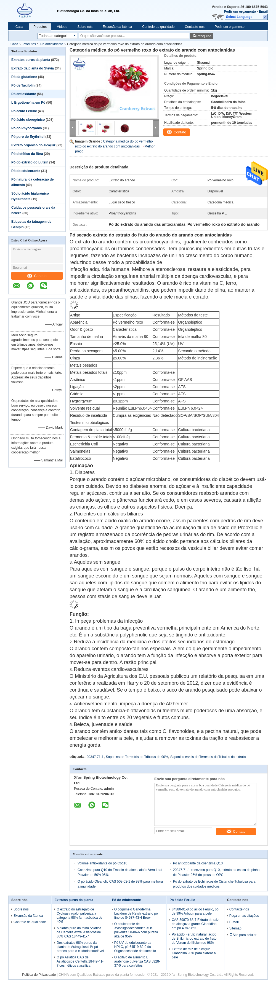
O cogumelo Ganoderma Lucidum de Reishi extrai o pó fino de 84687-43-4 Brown (136, 913)
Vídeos (62, 27)
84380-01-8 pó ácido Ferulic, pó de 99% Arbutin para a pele (195, 911)
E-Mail (234, 922)
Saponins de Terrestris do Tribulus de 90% (137, 757)
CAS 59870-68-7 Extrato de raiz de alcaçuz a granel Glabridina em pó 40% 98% (195, 924)
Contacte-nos (195, 27)
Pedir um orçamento (240, 12)
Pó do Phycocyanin (26, 128)
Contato (37, 276)
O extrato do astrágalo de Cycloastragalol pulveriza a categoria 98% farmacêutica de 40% (79, 915)
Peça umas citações (244, 916)
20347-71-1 (95, 757)
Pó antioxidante (51, 44)
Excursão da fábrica (117, 27)
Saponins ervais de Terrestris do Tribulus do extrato (208, 757)
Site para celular (243, 935)
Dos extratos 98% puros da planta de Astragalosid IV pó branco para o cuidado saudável (80, 947)
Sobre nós (84, 27)
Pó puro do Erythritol (27, 137)
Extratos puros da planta (30, 60)
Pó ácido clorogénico (28, 120)
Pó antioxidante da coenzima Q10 (198, 863)
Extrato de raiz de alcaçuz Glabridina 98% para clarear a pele (194, 953)
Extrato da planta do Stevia (32, 68)
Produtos (40, 27)
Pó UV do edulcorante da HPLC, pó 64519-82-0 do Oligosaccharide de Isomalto (135, 947)
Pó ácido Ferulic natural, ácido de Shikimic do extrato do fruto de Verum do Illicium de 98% (194, 938)
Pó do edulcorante (25, 171)
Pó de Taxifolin (22, 85)
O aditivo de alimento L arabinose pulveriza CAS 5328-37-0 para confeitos (137, 961)
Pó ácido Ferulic (24, 111)
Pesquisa (203, 36)
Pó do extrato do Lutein (29, 162)
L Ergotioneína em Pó (28, 102)
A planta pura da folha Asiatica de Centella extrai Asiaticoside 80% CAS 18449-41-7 (79, 932)
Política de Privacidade (39, 975)
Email (263, 12)
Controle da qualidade (158, 27)
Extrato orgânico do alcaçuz (33, 145)
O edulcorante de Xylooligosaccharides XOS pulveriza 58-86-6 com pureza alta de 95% (136, 930)
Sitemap (235, 928)
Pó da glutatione (24, 77)
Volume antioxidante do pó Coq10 (102, 863)
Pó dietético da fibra (27, 154)
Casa (19, 27)
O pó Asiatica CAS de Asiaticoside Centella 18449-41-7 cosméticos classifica (80, 961)
